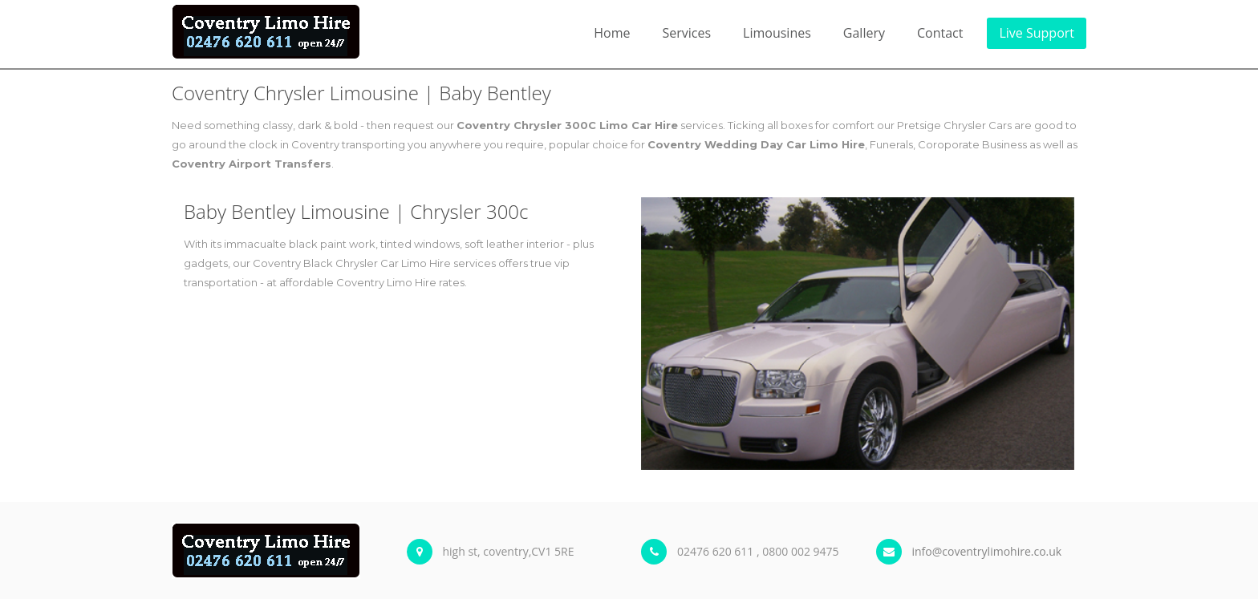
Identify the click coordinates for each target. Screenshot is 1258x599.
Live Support (1036, 33)
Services (686, 33)
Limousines (777, 33)
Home (612, 33)
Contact (940, 33)
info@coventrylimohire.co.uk (987, 551)
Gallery (864, 33)
